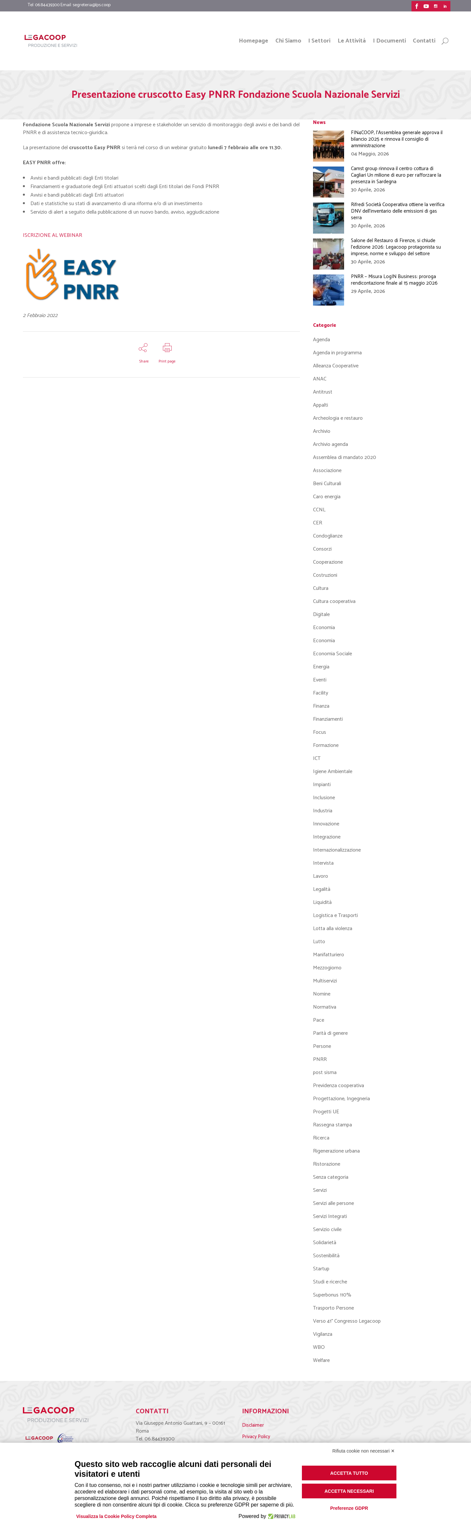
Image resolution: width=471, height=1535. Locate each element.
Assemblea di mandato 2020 (344, 457)
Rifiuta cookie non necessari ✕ (363, 1451)
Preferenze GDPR (349, 1508)
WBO (319, 1347)
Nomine (321, 994)
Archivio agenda (330, 444)
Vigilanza (322, 1334)
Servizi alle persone (333, 1203)
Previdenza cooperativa (338, 1085)
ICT (317, 758)
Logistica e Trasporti (335, 915)
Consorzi (322, 549)
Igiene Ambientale (332, 771)
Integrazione (326, 837)
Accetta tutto (349, 1473)
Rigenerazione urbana (336, 1151)
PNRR (320, 1059)
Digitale (321, 614)
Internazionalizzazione (337, 850)
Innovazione (326, 824)
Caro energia (326, 496)
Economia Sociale (332, 653)
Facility (320, 693)
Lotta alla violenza (332, 928)
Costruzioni (325, 575)
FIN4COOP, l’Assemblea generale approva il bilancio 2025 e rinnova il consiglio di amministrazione (397, 139)
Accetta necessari (349, 1491)
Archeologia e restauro (338, 418)
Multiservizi (325, 981)
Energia (321, 666)
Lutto (319, 941)
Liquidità (322, 902)
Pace (318, 1020)
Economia (324, 627)
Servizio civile (327, 1229)
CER (317, 523)
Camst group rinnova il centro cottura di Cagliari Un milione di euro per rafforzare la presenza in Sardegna (396, 175)
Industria (322, 810)
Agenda (321, 339)
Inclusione (324, 797)
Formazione (326, 745)
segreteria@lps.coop (92, 5)
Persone (322, 1046)
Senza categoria (330, 1177)
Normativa (324, 1007)
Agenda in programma (337, 352)
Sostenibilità (326, 1255)
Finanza (321, 706)
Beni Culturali (327, 483)
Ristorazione (326, 1164)
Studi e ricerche (330, 1282)
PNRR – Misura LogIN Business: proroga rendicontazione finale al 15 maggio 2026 (394, 280)
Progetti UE (326, 1111)
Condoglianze (327, 536)
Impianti (322, 784)
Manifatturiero (328, 954)
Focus (319, 732)
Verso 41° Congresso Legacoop (347, 1321)
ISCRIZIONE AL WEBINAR (52, 235)
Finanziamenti (328, 719)
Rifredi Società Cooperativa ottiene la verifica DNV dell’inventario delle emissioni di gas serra (398, 211)
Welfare (321, 1360)
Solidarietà (324, 1242)
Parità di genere (330, 1033)
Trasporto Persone (333, 1308)
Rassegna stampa (332, 1124)
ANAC (319, 379)
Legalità (321, 889)
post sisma (325, 1072)
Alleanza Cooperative (335, 366)
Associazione (327, 470)
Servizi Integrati (330, 1216)
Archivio (321, 431)
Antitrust (322, 392)
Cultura (320, 588)
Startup (321, 1268)
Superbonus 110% (332, 1295)
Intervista (323, 863)
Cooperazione (328, 562)
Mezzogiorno (327, 967)
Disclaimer (253, 1425)
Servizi (320, 1190)
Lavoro (320, 876)
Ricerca (321, 1138)
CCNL (319, 509)
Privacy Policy (256, 1437)
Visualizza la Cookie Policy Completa (116, 1516)
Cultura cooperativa (334, 601)
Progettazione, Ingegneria (341, 1098)
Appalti (320, 405)
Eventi (319, 680)
